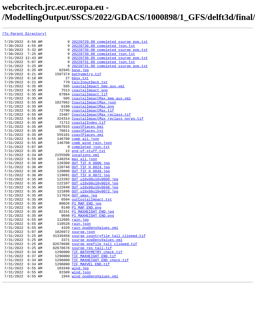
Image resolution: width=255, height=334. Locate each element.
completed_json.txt (91, 170)
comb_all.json (85, 160)
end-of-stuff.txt (88, 175)
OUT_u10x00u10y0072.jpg (95, 223)
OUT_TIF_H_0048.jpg (91, 199)
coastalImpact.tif (90, 107)
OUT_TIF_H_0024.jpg (91, 194)
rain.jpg (80, 257)
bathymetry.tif (86, 82)
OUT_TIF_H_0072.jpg (91, 204)
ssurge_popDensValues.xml (97, 281)
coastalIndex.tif (88, 141)
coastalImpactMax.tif (93, 126)
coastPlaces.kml (87, 145)
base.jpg (80, 77)
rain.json (81, 262)
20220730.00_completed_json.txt (103, 48)
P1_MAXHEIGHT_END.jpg (93, 247)
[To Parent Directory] (24, 34)
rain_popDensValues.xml (95, 267)
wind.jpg (80, 315)
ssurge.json (83, 272)
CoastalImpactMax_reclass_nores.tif (107, 136)
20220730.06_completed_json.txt (103, 58)
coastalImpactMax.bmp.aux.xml (101, 111)
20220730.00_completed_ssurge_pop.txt (110, 53)
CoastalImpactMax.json (94, 116)
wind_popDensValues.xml (95, 325)
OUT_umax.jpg (84, 228)
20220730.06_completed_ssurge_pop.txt (110, 63)
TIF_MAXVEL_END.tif (91, 310)
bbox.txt (80, 87)
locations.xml (85, 179)
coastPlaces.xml (87, 155)
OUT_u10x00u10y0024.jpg (95, 213)
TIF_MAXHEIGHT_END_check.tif (100, 306)
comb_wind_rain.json (92, 165)
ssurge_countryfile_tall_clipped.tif (108, 276)
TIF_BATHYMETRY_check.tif (97, 296)
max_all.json (84, 184)
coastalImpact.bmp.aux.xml (98, 97)
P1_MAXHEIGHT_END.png (93, 252)
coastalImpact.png (90, 102)
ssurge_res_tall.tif (92, 291)
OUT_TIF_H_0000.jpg (91, 189)
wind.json (81, 320)
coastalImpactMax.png (93, 121)
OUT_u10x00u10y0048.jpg (95, 218)
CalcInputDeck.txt (90, 92)
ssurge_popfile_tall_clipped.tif (104, 286)
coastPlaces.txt (87, 150)
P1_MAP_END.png (86, 242)
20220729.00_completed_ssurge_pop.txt (110, 44)
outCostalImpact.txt (92, 233)
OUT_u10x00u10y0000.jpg (95, 208)
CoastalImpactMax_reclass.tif (101, 131)
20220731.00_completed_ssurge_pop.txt (110, 73)
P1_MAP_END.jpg (86, 238)
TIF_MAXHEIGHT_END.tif (94, 301)
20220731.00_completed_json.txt (103, 68)
